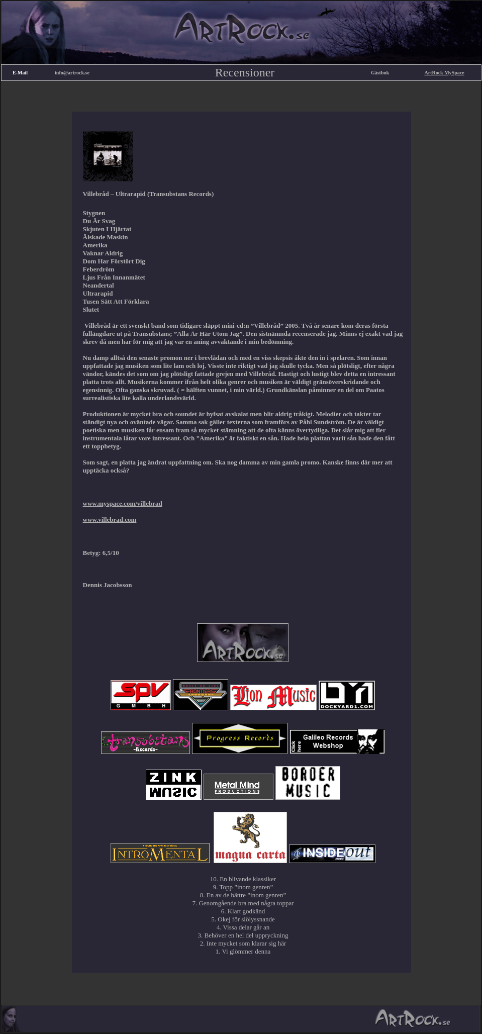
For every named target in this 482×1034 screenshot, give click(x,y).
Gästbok (380, 72)
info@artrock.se (72, 72)
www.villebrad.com (110, 519)
